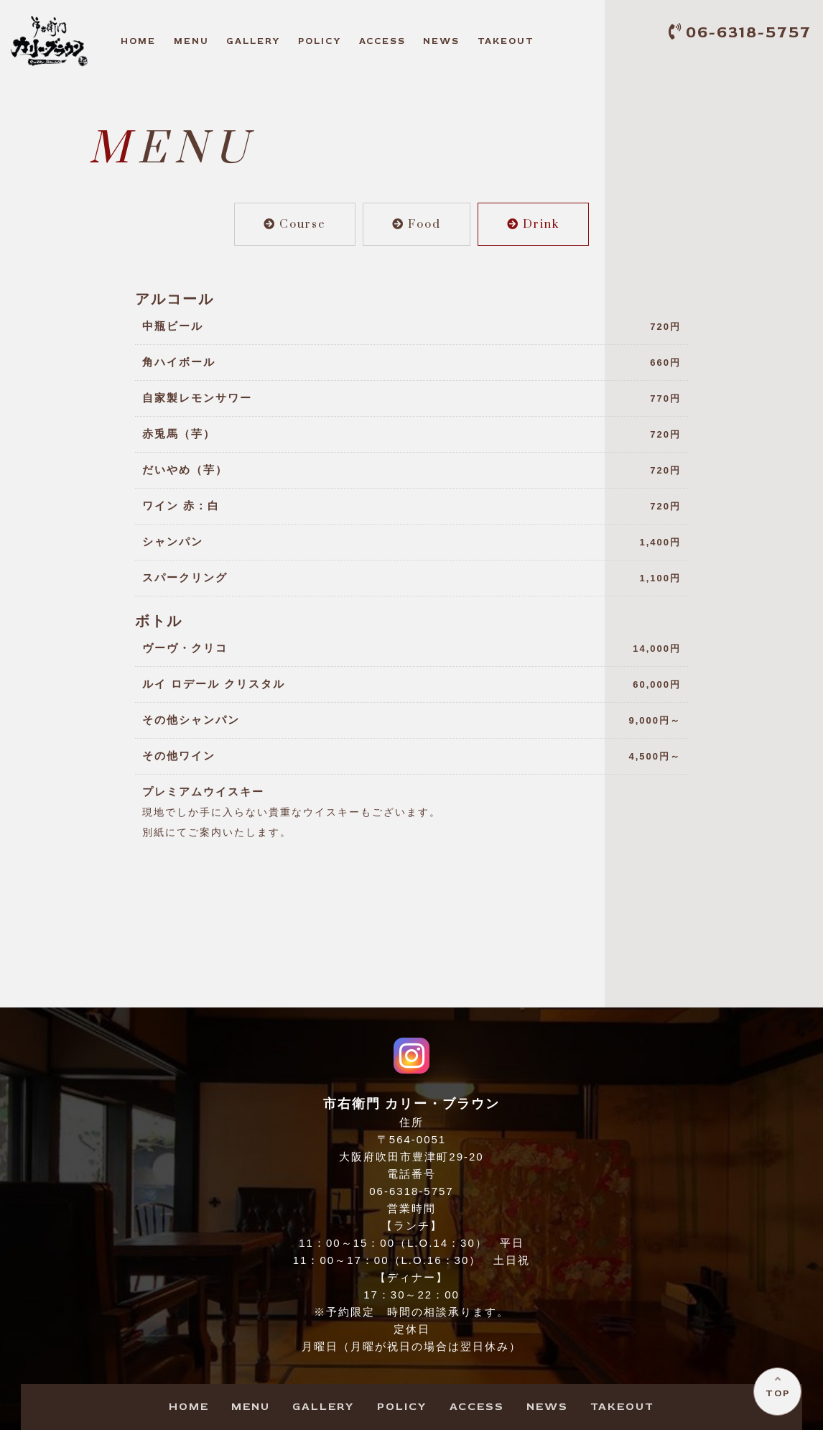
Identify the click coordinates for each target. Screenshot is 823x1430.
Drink (533, 224)
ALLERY (253, 41)
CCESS (382, 41)
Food (416, 224)
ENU (191, 41)
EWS (441, 41)
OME (138, 41)
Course (295, 224)
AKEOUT (506, 41)
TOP (776, 1392)
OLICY (319, 41)
